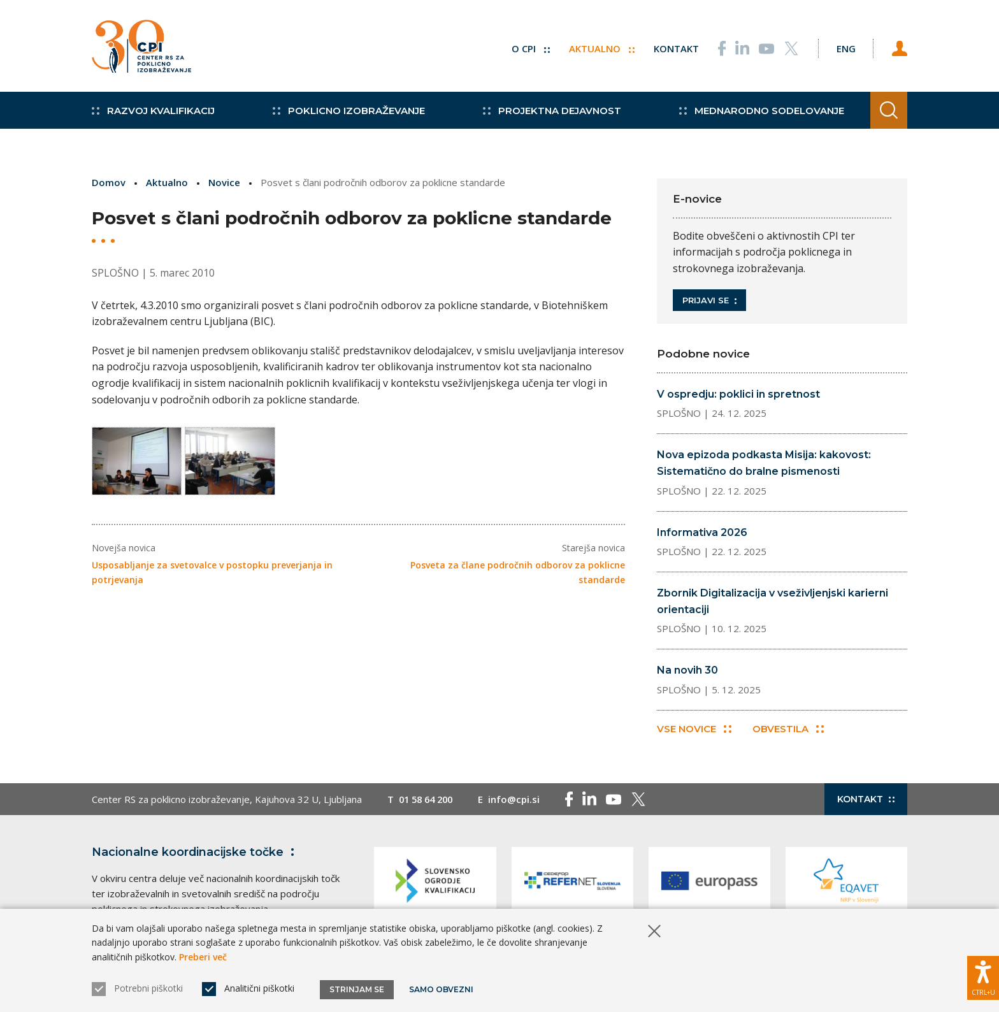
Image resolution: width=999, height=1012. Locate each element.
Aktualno (598, 47)
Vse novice (694, 729)
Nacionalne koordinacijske (195, 853)
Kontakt (672, 47)
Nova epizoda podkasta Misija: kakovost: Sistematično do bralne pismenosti (764, 463)
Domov (109, 182)
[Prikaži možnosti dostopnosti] (983, 977)
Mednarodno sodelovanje (754, 114)
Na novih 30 (687, 670)
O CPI (527, 47)
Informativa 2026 (702, 532)
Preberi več (203, 957)
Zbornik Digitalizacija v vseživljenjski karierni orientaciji (772, 601)
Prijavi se (709, 300)
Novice (224, 182)
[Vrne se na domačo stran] (141, 47)
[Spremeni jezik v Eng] (843, 47)
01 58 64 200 (428, 799)
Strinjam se (356, 989)
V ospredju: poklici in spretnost (738, 394)
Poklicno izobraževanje (346, 114)
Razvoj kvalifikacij (153, 114)
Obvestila (788, 729)
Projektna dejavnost (547, 114)
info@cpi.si (519, 799)
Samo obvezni (442, 989)
